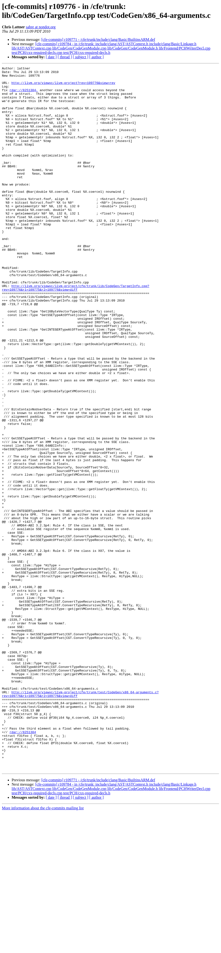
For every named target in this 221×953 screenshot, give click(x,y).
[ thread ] (65, 57)
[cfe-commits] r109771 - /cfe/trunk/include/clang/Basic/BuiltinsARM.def (98, 39)
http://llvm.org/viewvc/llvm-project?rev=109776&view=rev (63, 86)
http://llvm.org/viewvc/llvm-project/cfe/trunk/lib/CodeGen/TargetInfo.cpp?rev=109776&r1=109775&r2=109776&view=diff (75, 332)
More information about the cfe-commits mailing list (43, 949)
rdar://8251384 (22, 865)
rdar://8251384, (23, 95)
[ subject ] (80, 57)
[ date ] (51, 57)
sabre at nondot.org (41, 27)
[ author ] (96, 57)
